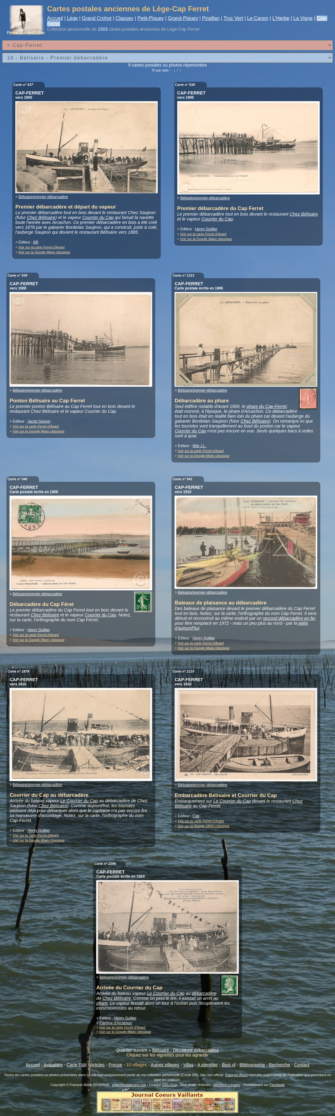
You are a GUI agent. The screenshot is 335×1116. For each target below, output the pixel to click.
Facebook (276, 1085)
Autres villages (165, 1064)
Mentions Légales (226, 1085)
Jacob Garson (39, 421)
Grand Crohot (96, 18)
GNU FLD (169, 1085)
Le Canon (257, 18)
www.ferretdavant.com (129, 1085)
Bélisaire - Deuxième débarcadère (185, 1050)
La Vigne (303, 18)
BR (36, 242)
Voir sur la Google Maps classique (44, 252)
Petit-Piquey (150, 18)
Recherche (279, 1064)
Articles (97, 1064)
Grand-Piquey (183, 18)
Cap (196, 816)
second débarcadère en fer (289, 618)
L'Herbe (280, 18)
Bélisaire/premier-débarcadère (43, 197)
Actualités (52, 1064)
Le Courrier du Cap (79, 800)
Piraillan (211, 18)
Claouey (124, 18)
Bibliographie (252, 1064)
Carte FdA (77, 1064)
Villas (188, 1064)
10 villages (136, 1064)
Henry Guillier (206, 229)
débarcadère (204, 993)
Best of (228, 1064)
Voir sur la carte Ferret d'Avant (41, 247)
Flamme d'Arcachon (116, 1023)
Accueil (55, 18)
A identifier (207, 1064)
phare (101, 1003)
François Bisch (236, 1075)
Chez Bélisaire (41, 217)
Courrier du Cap (98, 217)
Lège (72, 18)
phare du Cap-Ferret (266, 406)
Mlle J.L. (199, 446)
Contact (301, 1064)
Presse (115, 1064)
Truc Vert (233, 18)
